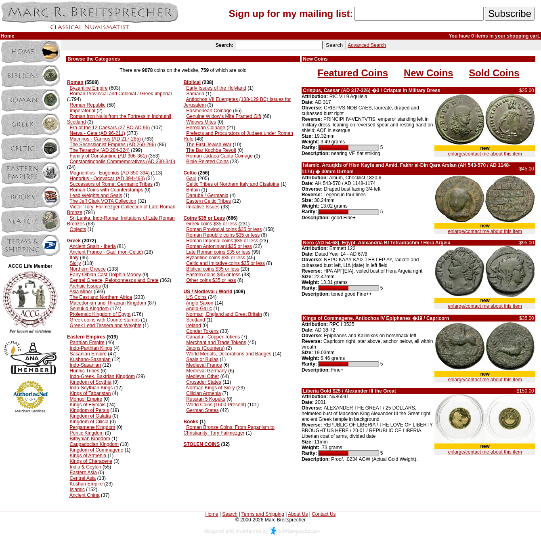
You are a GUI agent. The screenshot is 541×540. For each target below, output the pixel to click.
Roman (75, 82)
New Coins (428, 72)
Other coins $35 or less (211, 280)
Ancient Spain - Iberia (92, 246)
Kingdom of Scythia (90, 382)
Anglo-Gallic (199, 308)
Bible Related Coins (207, 161)
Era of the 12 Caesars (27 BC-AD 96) (110, 127)
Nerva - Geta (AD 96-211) (97, 133)
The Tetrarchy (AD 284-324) (99, 150)
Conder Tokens (202, 331)
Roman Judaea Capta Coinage (219, 156)
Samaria (195, 94)
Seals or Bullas (202, 359)
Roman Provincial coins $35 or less (224, 229)
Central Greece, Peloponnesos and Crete (114, 280)
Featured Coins (353, 72)
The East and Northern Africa (100, 297)
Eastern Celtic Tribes (208, 201)
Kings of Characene (91, 461)
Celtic (190, 173)
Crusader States (203, 382)
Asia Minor (80, 291)
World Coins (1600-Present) (216, 405)
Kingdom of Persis (89, 410)
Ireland (193, 325)
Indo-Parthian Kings (91, 348)
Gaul (191, 178)
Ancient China (84, 495)
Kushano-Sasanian (90, 359)
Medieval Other (202, 376)
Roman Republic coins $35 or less (223, 235)
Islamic (77, 489)
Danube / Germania (207, 195)
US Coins (196, 297)
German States (202, 410)
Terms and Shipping (262, 514)
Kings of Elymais (88, 405)
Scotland (195, 320)
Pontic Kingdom (87, 433)
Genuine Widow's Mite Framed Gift (223, 116)
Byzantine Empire (89, 88)
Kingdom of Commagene (97, 450)
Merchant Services (30, 411)
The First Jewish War (208, 144)
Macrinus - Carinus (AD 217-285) (105, 139)
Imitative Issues (203, 207)
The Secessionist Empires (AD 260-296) (112, 144)
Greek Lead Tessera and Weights (106, 325)
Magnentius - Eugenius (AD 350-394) (110, 173)
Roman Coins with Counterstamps (106, 190)
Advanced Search (367, 45)
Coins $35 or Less (204, 218)
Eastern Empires (86, 337)
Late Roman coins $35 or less (218, 252)
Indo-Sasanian (85, 365)
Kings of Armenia (88, 455)
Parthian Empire (87, 342)
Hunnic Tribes (84, 371)
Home (211, 514)
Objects (78, 229)
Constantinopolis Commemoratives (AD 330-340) (122, 161)
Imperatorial (82, 110)
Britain (193, 190)
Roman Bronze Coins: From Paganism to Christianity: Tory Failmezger (228, 430)
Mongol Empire (86, 399)
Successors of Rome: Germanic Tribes (111, 184)
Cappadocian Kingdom (94, 444)
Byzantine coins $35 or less (215, 258)
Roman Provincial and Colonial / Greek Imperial (121, 94)
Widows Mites (201, 122)
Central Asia (83, 478)
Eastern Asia (83, 472)
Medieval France (204, 365)
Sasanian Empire (88, 354)
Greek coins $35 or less (211, 224)
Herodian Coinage (205, 127)
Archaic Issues (85, 286)
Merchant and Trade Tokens (216, 342)
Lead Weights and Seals (96, 195)
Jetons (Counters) (205, 348)
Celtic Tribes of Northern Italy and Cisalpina (232, 184)
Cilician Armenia (203, 393)
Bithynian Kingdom (90, 438)
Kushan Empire (86, 484)
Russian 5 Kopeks (205, 399)
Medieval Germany (206, 371)
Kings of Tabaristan (90, 393)
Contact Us (324, 514)
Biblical (192, 82)
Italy (74, 258)
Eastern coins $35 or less (213, 274)
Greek (74, 241)
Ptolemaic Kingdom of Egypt (100, 314)
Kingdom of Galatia (90, 416)
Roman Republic (88, 105)
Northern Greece (88, 269)
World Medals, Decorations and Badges (228, 354)
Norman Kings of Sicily (210, 388)
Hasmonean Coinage (209, 110)
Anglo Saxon (199, 303)
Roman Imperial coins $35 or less (222, 241)
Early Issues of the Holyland (216, 88)
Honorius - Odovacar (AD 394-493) (107, 178)
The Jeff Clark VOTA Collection (102, 201)
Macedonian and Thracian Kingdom (108, 303)
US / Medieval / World (207, 291)
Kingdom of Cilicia (89, 421)
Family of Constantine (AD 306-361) (108, 156)
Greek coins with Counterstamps (105, 320)
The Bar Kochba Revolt (211, 150)
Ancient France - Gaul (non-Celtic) (106, 252)
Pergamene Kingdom (92, 427)
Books (190, 421)
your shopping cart (517, 36)
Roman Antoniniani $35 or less (219, 246)
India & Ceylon (85, 467)
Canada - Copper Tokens (213, 337)
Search (229, 514)
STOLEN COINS (201, 444)
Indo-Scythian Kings (91, 388)
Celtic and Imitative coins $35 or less (225, 263)
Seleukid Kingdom (89, 308)
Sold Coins (494, 72)
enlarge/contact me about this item (485, 154)
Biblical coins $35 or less (212, 269)
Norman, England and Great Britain (224, 314)
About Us (298, 514)
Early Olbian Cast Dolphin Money (105, 274)
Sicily (75, 263)
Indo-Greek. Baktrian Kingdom (102, 376)
